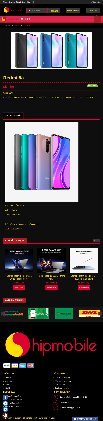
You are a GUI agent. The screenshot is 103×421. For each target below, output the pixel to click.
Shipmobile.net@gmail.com (70, 408)
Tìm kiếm (54, 11)
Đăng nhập (73, 11)
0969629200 (64, 402)
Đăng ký (93, 11)
